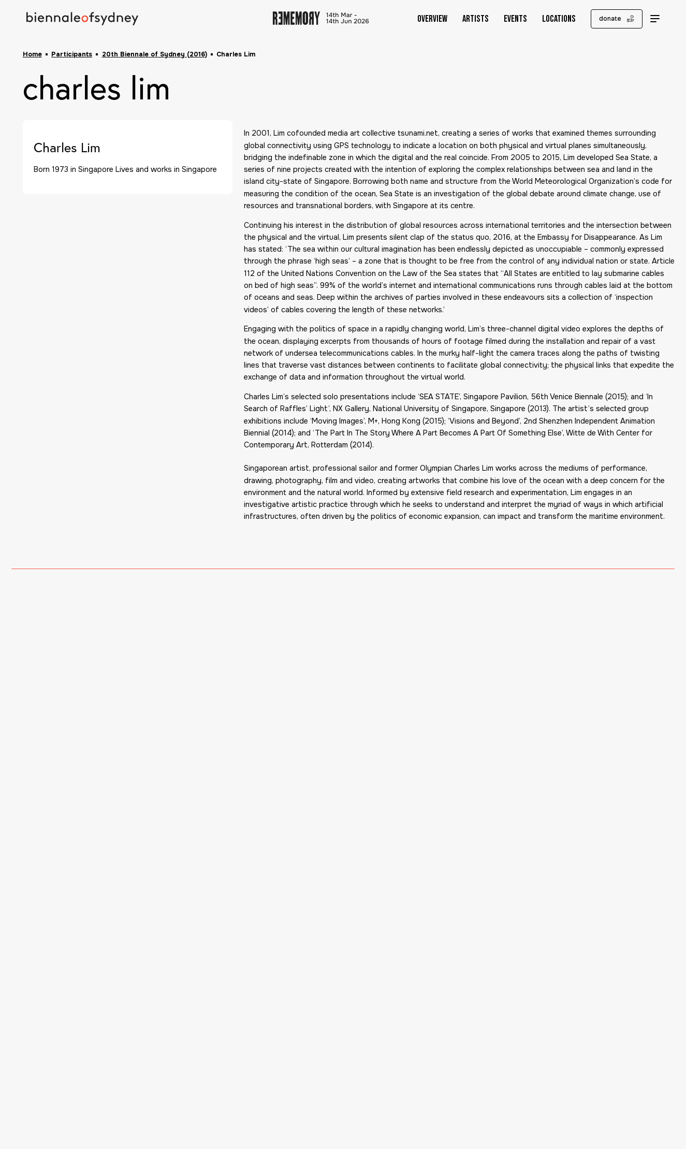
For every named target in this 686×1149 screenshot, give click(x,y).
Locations (551, 18)
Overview (425, 18)
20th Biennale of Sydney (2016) (154, 54)
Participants (71, 54)
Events (508, 18)
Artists (468, 18)
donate (609, 18)
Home (32, 54)
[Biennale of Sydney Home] (82, 19)
